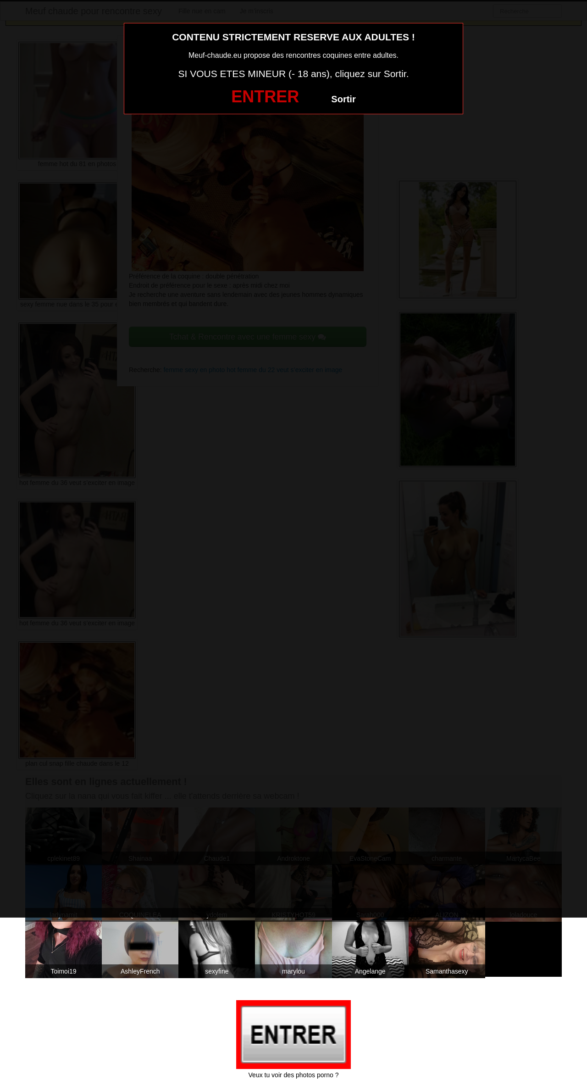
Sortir (343, 99)
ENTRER (265, 96)
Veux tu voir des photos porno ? (294, 1075)
